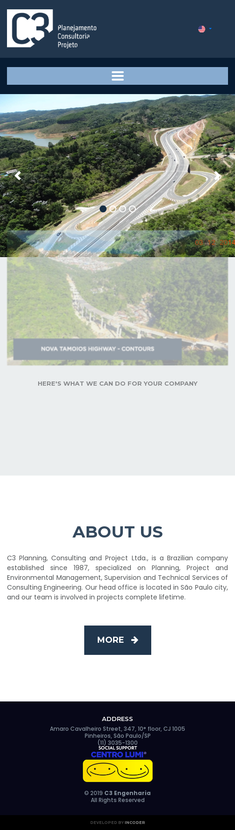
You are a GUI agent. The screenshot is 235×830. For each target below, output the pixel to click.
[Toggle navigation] (117, 76)
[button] (205, 28)
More (117, 640)
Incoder (135, 822)
